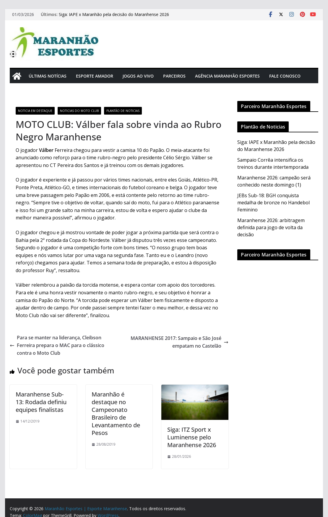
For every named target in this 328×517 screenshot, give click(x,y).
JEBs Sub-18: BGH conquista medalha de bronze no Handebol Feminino (273, 202)
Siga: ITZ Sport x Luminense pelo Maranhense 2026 (191, 437)
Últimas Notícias (47, 76)
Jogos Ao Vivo (138, 76)
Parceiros (174, 76)
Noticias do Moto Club (79, 111)
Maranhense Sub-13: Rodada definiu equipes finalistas (41, 402)
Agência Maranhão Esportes (227, 76)
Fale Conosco (285, 76)
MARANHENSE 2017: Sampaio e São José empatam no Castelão (179, 342)
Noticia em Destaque (35, 111)
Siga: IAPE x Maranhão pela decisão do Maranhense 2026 (114, 14)
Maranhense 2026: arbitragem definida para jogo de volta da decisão (271, 227)
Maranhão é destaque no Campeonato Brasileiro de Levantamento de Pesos (116, 413)
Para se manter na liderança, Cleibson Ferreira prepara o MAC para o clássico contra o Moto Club (57, 345)
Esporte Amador (94, 76)
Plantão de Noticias (122, 111)
